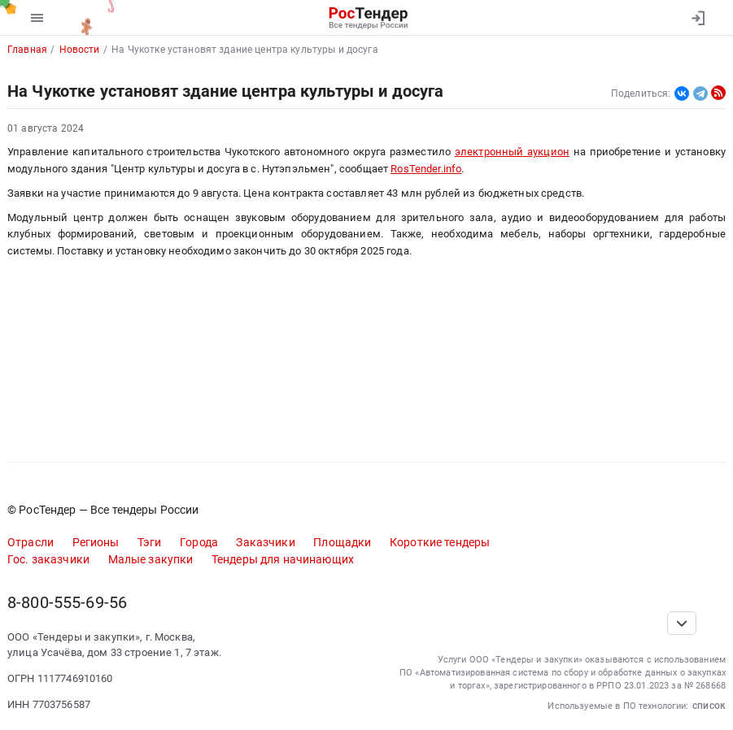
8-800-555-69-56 (67, 602)
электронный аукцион (512, 152)
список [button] (709, 705)
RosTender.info (425, 169)
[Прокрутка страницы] (681, 623)
